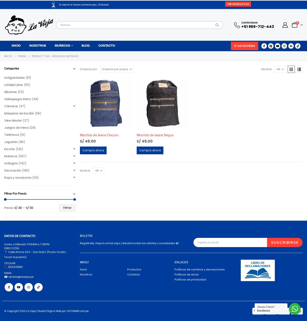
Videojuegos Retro (17, 99)
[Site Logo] (29, 25)
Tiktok (38, 287)
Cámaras (11, 106)
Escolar (9, 149)
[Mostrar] (280, 69)
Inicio (16, 45)
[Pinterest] (271, 46)
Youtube (19, 287)
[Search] (217, 25)
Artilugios (11, 163)
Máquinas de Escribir (19, 113)
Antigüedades (14, 78)
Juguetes (11, 142)
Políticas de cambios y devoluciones (200, 269)
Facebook (9, 287)
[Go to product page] (106, 103)
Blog (86, 45)
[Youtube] (277, 46)
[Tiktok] (297, 46)
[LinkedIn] (291, 46)
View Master (13, 120)
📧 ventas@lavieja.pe (19, 277)
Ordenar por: (89, 69)
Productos (134, 269)
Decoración (12, 170)
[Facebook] (264, 46)
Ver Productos (238, 4)
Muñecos (62, 45)
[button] (291, 69)
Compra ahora (93, 150)
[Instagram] (284, 46)
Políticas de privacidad (190, 280)
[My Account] (285, 25)
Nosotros (37, 45)
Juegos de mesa (16, 128)
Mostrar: (267, 69)
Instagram (28, 287)
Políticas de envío (187, 274)
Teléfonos (11, 135)
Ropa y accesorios (18, 178)
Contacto (106, 45)
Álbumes (10, 92)
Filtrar (67, 208)
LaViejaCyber (13, 85)
